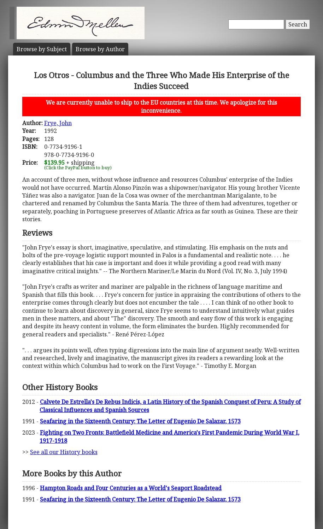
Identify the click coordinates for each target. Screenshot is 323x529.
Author (100, 49)
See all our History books (64, 452)
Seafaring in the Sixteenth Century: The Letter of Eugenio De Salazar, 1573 (140, 421)
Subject (42, 49)
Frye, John (58, 123)
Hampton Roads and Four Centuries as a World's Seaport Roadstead (131, 488)
